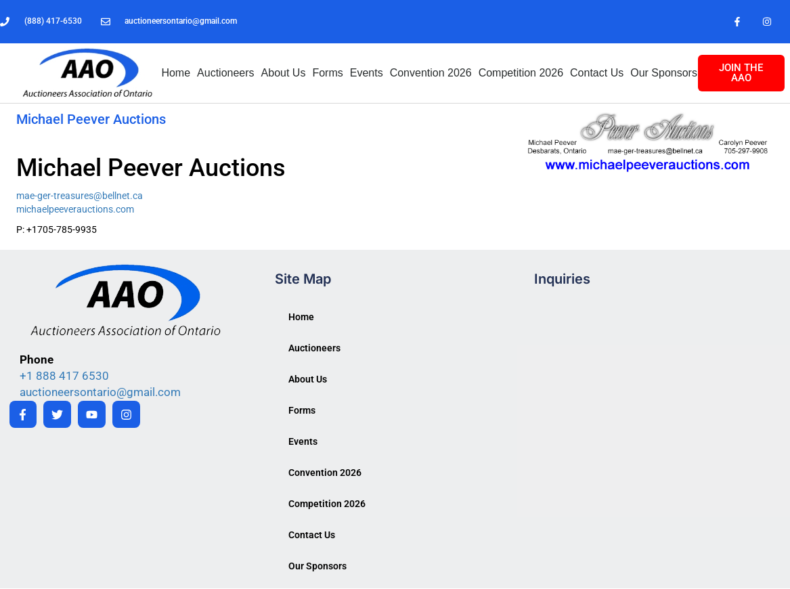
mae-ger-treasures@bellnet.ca (79, 196)
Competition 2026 (521, 73)
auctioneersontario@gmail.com (100, 392)
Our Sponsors (663, 73)
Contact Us (596, 73)
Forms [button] (327, 73)
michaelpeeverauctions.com (75, 209)
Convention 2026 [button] (431, 73)
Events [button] (366, 73)
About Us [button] (283, 73)
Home (175, 73)
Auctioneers (226, 73)
